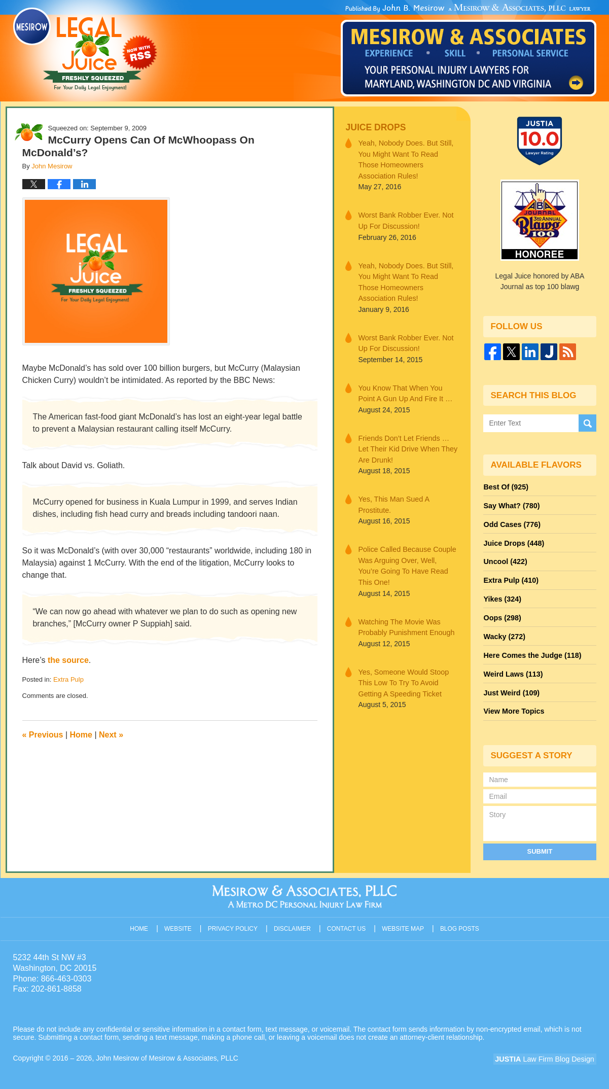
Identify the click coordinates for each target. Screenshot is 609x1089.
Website (179, 921)
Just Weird (510, 687)
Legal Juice (85, 49)
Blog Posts (460, 921)
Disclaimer (293, 921)
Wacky (503, 632)
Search (587, 423)
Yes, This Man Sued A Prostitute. (392, 499)
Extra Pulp (68, 679)
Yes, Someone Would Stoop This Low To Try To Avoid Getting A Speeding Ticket (402, 665)
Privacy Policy (234, 921)
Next (111, 734)
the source (68, 660)
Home (81, 734)
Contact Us (347, 921)
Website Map (403, 921)
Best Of (505, 486)
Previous (42, 734)
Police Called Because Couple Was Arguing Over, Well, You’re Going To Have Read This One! (407, 555)
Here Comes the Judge (531, 651)
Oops (501, 614)
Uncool (504, 559)
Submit (540, 845)
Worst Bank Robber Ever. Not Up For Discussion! (404, 219)
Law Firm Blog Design (547, 1053)
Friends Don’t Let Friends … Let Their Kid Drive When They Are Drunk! (406, 445)
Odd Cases (511, 523)
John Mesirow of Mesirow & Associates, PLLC (168, 1052)
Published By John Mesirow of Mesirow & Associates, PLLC (468, 50)
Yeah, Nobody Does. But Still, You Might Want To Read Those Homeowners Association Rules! (407, 159)
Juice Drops (374, 127)
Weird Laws (512, 669)
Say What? (510, 505)
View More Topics (513, 705)
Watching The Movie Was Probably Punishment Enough (405, 610)
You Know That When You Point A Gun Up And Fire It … (404, 389)
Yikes (501, 596)
